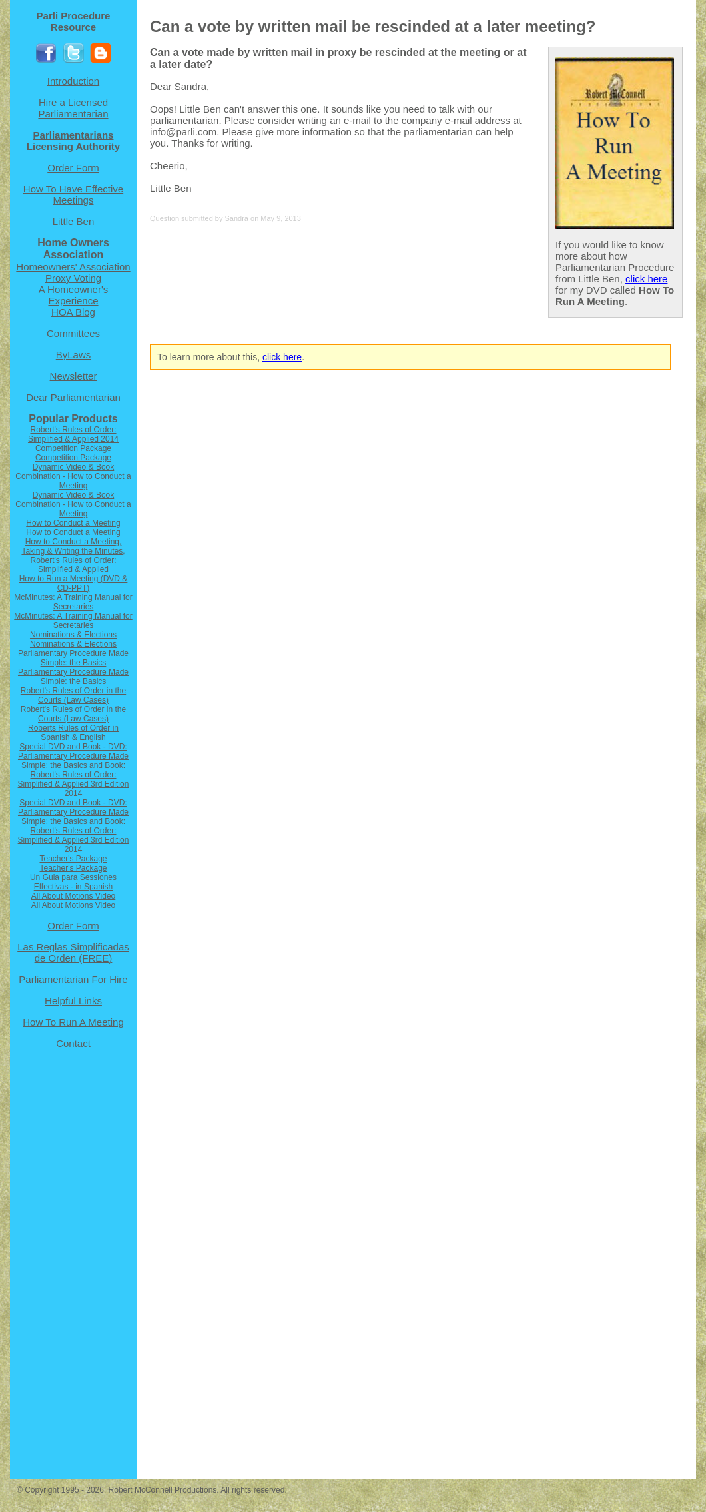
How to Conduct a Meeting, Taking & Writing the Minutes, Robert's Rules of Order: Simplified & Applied (73, 555)
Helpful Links (73, 1000)
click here (646, 278)
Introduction (73, 81)
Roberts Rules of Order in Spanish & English (73, 732)
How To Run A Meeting (73, 1022)
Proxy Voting (73, 278)
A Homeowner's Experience (74, 295)
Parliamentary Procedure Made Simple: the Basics (73, 658)
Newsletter (73, 376)
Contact (73, 1043)
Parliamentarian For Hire (73, 979)
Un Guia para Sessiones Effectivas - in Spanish (73, 882)
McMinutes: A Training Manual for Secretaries (73, 602)
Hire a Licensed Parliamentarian (73, 108)
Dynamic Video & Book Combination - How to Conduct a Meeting (73, 476)
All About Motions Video (73, 896)
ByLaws (73, 354)
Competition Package (73, 448)
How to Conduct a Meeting (73, 523)
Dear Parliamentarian (73, 397)
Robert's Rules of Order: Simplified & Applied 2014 (73, 434)
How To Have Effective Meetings (73, 194)
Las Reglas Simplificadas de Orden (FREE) (73, 952)
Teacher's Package (73, 858)
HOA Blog (73, 312)
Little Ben (74, 221)
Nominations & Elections (73, 634)
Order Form (73, 167)
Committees (73, 333)
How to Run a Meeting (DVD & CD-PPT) (73, 583)
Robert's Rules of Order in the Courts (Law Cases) (73, 695)
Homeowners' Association (73, 266)
